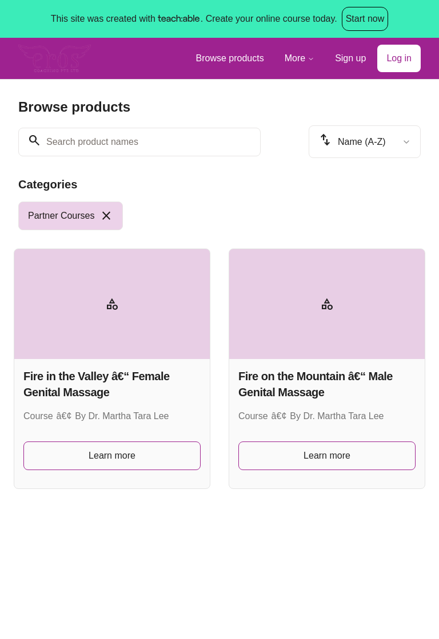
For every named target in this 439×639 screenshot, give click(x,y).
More (299, 58)
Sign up (350, 58)
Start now (365, 18)
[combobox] (365, 141)
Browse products (230, 58)
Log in (399, 58)
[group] (219, 216)
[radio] (70, 216)
